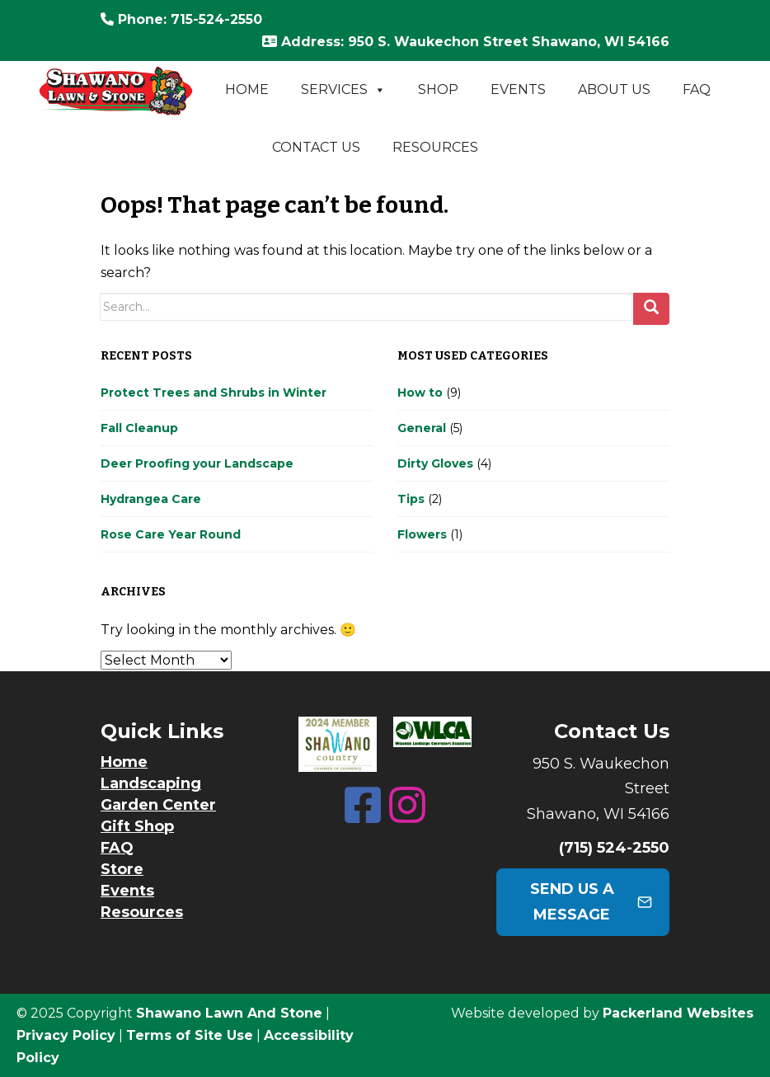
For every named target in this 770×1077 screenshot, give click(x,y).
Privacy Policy (65, 1035)
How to (420, 392)
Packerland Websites (678, 1013)
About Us (614, 89)
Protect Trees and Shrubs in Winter (213, 392)
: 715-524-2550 (181, 19)
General (421, 428)
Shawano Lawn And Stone (229, 1013)
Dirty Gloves (435, 463)
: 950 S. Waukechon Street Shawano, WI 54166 (465, 41)
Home (247, 89)
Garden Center (158, 805)
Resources (435, 147)
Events (518, 89)
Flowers (422, 534)
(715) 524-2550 (614, 848)
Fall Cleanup (139, 428)
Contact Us (316, 147)
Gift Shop (137, 826)
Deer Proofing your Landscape (197, 463)
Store (122, 869)
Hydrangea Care (151, 498)
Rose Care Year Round (171, 534)
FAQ (697, 89)
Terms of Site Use (189, 1035)
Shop (438, 89)
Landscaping (151, 783)
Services (343, 90)
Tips (411, 498)
